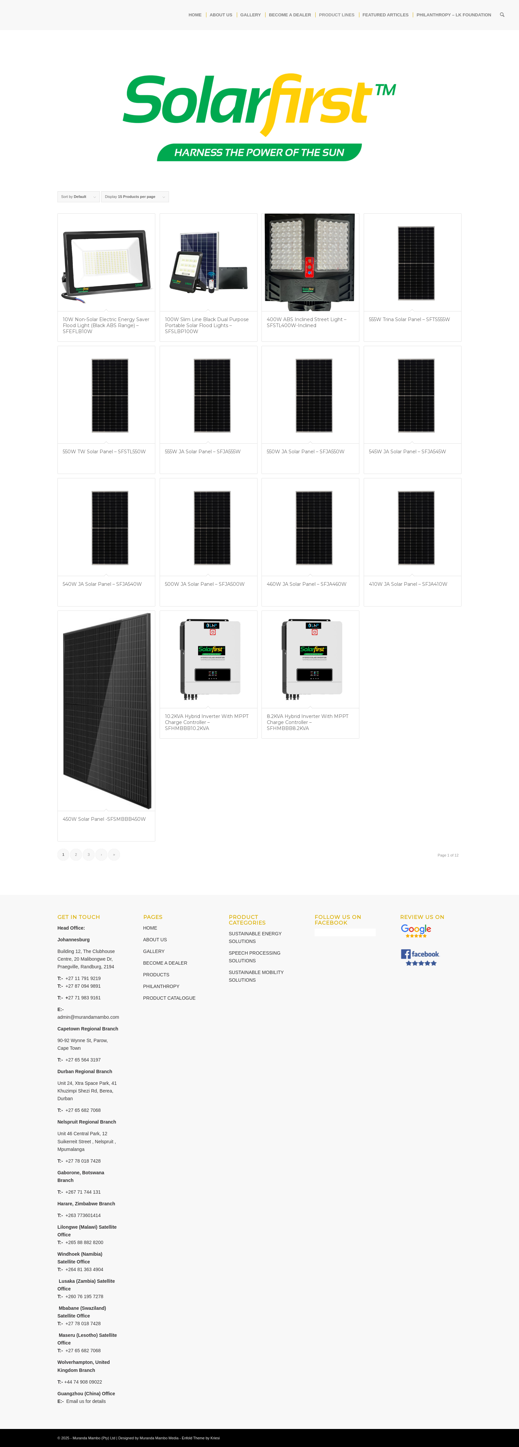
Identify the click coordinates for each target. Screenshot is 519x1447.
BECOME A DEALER (165, 963)
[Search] (502, 15)
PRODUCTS (156, 974)
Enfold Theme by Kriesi (201, 1438)
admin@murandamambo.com (88, 1017)
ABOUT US (155, 939)
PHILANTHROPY (161, 986)
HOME (150, 928)
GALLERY (154, 951)
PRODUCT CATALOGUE (169, 998)
